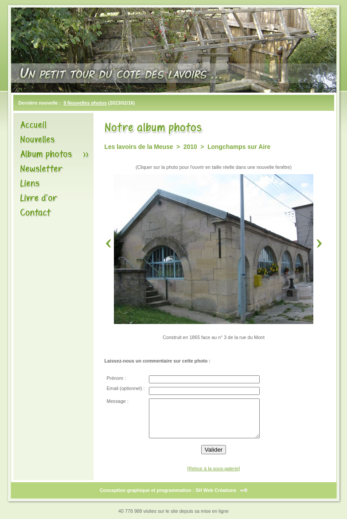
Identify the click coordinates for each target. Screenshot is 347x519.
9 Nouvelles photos (85, 102)
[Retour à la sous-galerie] (213, 468)
